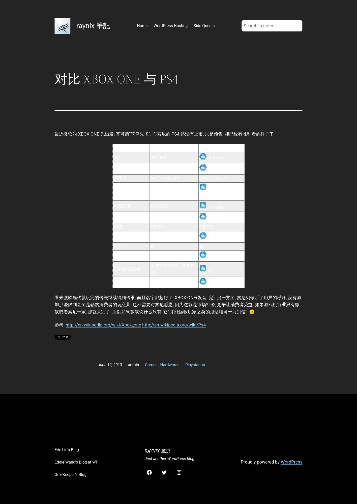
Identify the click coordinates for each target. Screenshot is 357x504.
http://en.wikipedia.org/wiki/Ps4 (174, 324)
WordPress (291, 462)
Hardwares (169, 364)
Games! (152, 364)
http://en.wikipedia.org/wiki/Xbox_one (103, 324)
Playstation (195, 364)
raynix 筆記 (93, 26)
